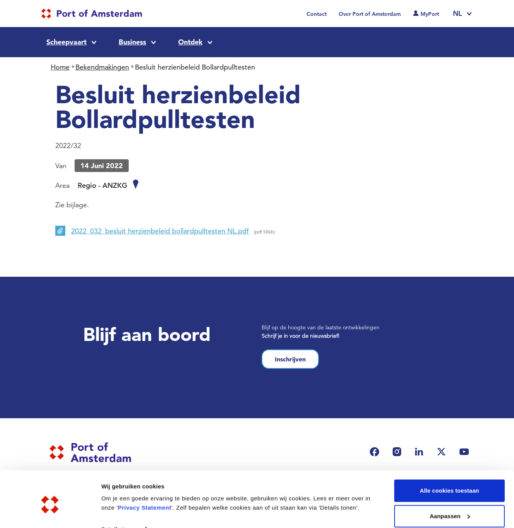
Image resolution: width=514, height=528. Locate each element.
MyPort (429, 13)
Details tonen (119, 495)
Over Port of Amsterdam (370, 13)
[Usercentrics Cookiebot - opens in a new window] (50, 513)
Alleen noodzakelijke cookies (449, 507)
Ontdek (190, 41)
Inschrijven (290, 359)
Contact (316, 13)
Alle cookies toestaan (449, 456)
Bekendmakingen (102, 67)
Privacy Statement (145, 473)
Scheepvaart (66, 41)
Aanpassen (450, 482)
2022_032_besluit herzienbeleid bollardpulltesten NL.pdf (160, 231)
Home (60, 67)
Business (132, 41)
